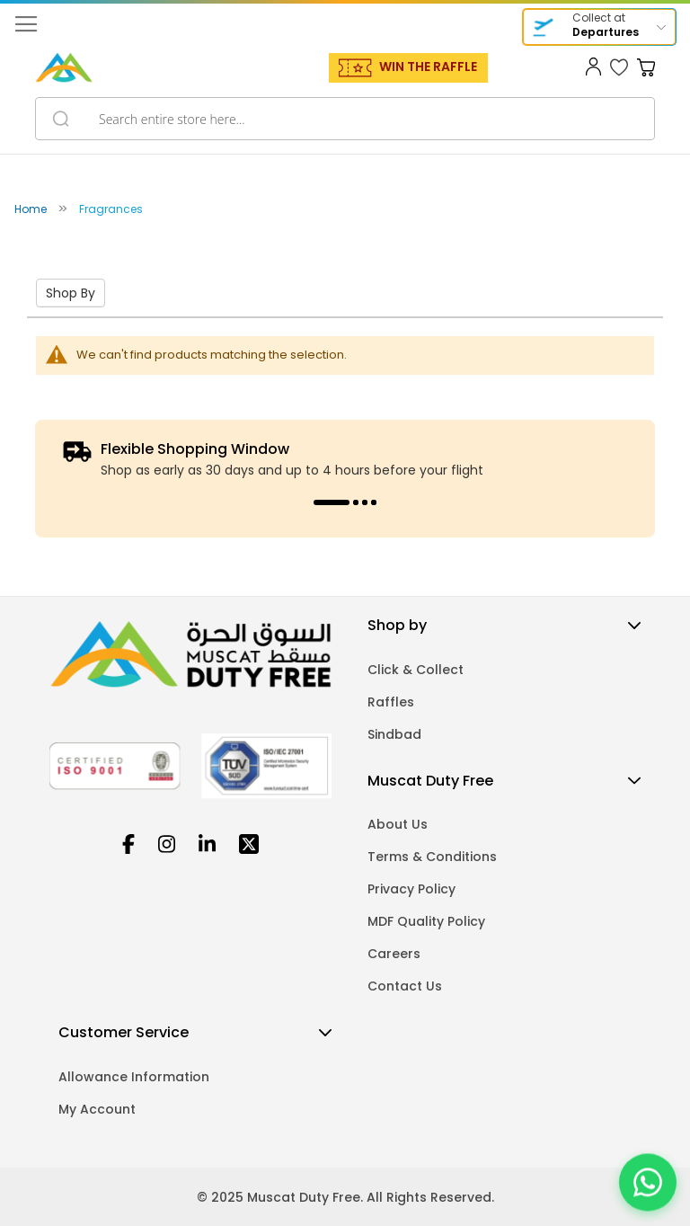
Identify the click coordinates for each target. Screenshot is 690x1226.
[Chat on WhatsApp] (648, 1181)
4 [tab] (373, 502)
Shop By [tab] (70, 293)
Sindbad (394, 734)
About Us (397, 824)
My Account (97, 1109)
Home (31, 209)
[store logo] (64, 67)
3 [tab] (364, 502)
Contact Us (404, 986)
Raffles (390, 702)
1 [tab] (331, 502)
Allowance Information (133, 1077)
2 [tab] (355, 502)
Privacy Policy (411, 889)
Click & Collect (415, 670)
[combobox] (345, 118)
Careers (393, 954)
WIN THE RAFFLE (428, 67)
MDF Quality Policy (426, 921)
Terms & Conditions (432, 857)
